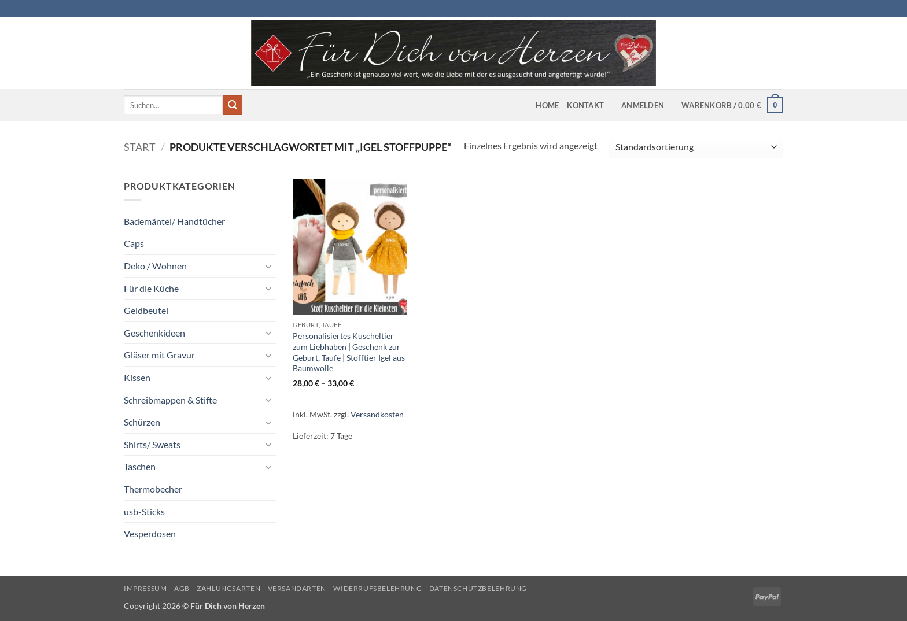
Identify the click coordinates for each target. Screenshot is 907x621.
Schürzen (142, 421)
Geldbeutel (146, 310)
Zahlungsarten (228, 588)
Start (140, 147)
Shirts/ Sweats (152, 444)
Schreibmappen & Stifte (170, 399)
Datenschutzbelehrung (478, 588)
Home (547, 105)
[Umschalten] (269, 266)
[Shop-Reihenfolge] (696, 147)
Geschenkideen (154, 332)
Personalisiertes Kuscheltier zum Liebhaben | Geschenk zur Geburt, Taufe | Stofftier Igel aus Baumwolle (349, 352)
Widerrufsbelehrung (377, 588)
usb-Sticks (144, 511)
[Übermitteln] (232, 105)
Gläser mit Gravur (159, 354)
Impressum (145, 588)
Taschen (140, 466)
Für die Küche (151, 288)
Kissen (137, 377)
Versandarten (297, 588)
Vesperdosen (150, 533)
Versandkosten (377, 414)
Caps (134, 243)
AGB (182, 588)
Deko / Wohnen (155, 265)
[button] (642, 105)
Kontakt (585, 105)
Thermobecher (153, 488)
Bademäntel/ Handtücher (174, 221)
